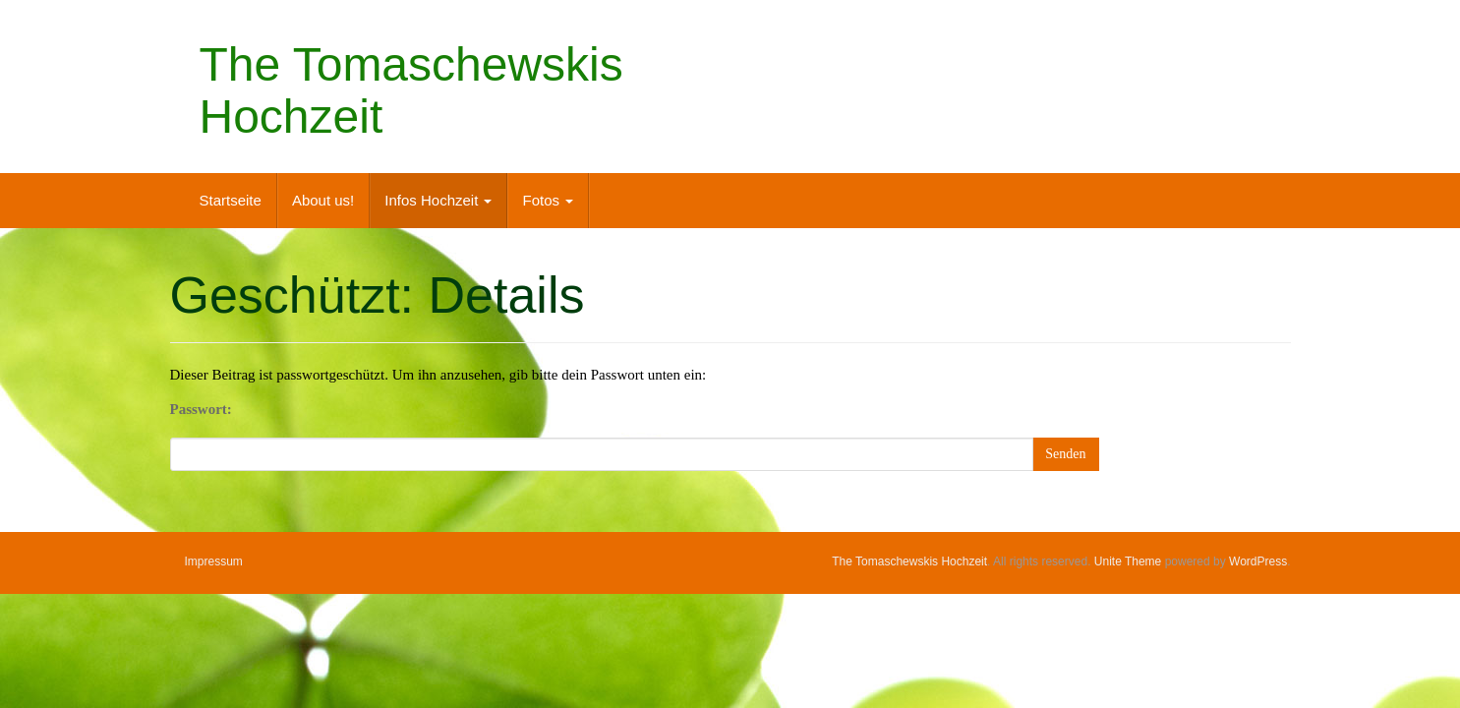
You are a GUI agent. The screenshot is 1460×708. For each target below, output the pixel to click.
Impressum (214, 561)
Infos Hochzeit (438, 200)
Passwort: (201, 409)
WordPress (1258, 561)
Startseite (231, 200)
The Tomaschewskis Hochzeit (411, 90)
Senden (1065, 453)
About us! (323, 200)
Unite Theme (1127, 561)
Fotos (547, 200)
